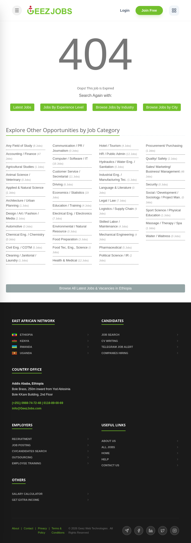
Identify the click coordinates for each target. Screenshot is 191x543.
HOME (140, 453)
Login (125, 10)
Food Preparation (65, 239)
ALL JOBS (140, 447)
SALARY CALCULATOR (51, 493)
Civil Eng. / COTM (19, 247)
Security (152, 184)
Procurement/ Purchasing (164, 145)
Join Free (149, 10)
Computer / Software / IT (70, 158)
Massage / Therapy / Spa (164, 223)
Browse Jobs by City (162, 107)
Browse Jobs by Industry (115, 107)
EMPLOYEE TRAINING (51, 463)
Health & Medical (65, 260)
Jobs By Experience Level (64, 107)
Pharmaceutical (110, 247)
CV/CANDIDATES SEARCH (51, 451)
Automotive (14, 226)
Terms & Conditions (57, 530)
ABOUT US (140, 440)
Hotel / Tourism (110, 145)
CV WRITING (140, 340)
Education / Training (67, 205)
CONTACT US (140, 465)
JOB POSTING (51, 445)
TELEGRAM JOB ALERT (140, 346)
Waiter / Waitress (158, 236)
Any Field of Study (19, 145)
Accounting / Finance (21, 154)
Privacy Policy (42, 530)
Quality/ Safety (156, 158)
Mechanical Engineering (116, 234)
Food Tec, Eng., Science (70, 247)
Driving (58, 184)
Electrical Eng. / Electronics (72, 213)
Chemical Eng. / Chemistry (25, 234)
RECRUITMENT (51, 438)
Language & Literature (115, 187)
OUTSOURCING (51, 457)
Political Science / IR (114, 255)
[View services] (174, 10)
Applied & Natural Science (25, 187)
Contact (28, 528)
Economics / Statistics (68, 192)
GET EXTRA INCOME (51, 499)
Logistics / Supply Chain (116, 209)
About (15, 528)
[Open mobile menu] (17, 10)
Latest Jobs (22, 107)
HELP (140, 459)
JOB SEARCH (140, 334)
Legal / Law (107, 200)
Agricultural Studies (20, 167)
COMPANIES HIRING (140, 353)
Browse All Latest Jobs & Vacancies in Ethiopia (95, 288)
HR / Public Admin (112, 154)
